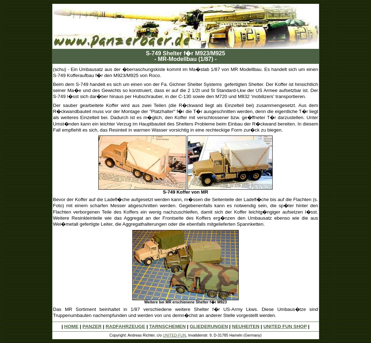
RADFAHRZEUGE (125, 326)
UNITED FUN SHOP (285, 326)
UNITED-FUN (174, 335)
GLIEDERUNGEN (209, 326)
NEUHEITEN (245, 326)
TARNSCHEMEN (167, 326)
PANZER (92, 326)
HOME (71, 326)
